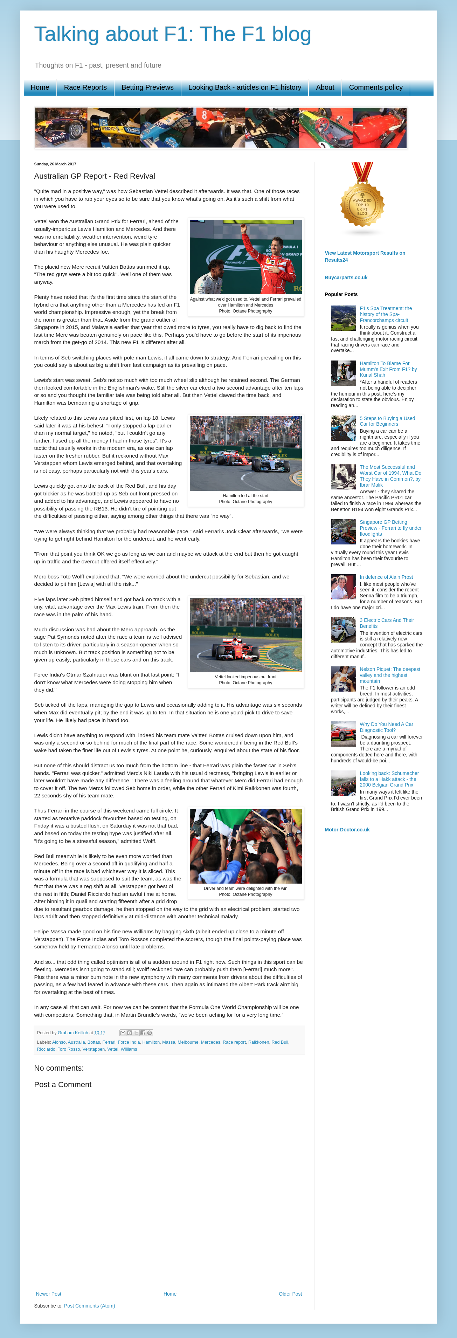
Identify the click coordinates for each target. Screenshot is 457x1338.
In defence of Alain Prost (386, 577)
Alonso (59, 1042)
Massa (168, 1042)
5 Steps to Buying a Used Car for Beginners (387, 421)
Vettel (112, 1049)
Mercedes (210, 1042)
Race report (234, 1042)
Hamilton (151, 1042)
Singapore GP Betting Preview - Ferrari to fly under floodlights (391, 528)
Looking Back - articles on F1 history (244, 87)
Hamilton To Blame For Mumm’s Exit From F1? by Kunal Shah (388, 369)
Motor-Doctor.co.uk (347, 829)
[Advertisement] (169, 1265)
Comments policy (376, 87)
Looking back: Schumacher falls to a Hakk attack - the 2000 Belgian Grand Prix (389, 779)
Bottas (94, 1042)
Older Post (290, 1294)
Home (40, 87)
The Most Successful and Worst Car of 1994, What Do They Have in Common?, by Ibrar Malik (391, 475)
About (325, 87)
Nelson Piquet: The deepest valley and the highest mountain (390, 675)
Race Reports (85, 87)
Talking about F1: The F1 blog (173, 34)
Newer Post (48, 1294)
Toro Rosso (69, 1049)
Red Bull (279, 1042)
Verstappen (93, 1049)
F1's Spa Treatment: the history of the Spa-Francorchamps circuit (386, 314)
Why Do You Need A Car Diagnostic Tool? (387, 727)
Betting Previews (148, 87)
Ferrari (108, 1042)
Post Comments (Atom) (89, 1306)
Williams (129, 1049)
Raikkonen (258, 1042)
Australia (76, 1042)
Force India (129, 1042)
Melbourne (188, 1042)
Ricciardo (46, 1049)
